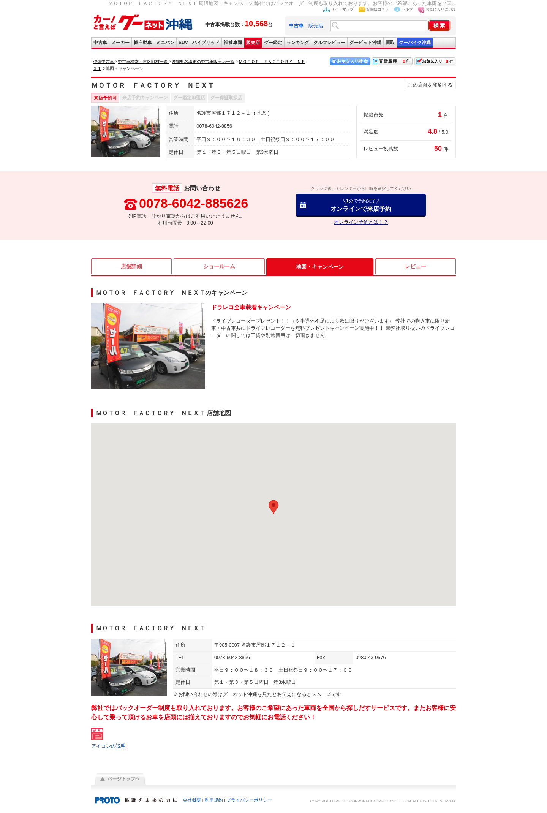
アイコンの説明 (108, 746)
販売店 (315, 25)
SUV (183, 42)
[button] (273, 507)
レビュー (415, 267)
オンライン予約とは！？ (361, 222)
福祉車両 (233, 42)
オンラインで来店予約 (360, 205)
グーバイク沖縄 (415, 42)
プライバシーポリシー (249, 800)
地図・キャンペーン (320, 267)
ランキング (297, 42)
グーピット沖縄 (365, 42)
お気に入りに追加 (440, 9)
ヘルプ (407, 9)
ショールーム (219, 267)
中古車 (100, 42)
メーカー (120, 42)
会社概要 (192, 800)
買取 (390, 42)
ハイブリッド (206, 42)
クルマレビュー (329, 42)
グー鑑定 (273, 42)
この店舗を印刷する (430, 85)
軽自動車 (143, 42)
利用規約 (214, 800)
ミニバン (165, 42)
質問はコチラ (377, 9)
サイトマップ (342, 9)
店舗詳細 (131, 267)
